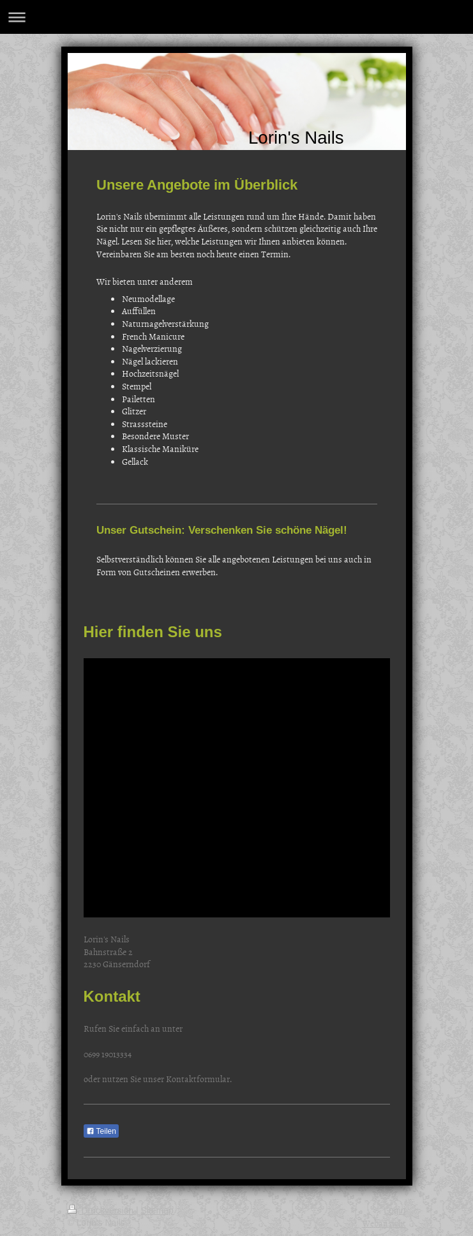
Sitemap (157, 1210)
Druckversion (102, 1210)
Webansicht (384, 1223)
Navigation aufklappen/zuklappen (236, 17)
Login (394, 1210)
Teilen (101, 1131)
